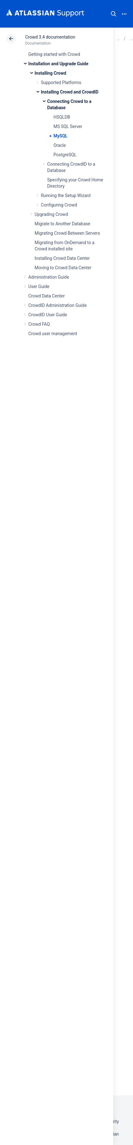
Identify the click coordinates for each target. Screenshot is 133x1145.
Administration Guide (48, 277)
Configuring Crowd (59, 204)
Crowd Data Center (46, 295)
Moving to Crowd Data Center (63, 267)
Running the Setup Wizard (66, 195)
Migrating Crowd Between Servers (67, 233)
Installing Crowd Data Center (62, 258)
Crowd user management (52, 333)
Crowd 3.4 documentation (50, 37)
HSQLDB (61, 117)
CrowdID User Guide (47, 314)
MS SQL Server (67, 126)
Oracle (59, 145)
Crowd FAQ (39, 324)
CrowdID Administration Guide (57, 305)
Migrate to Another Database (62, 223)
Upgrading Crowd (51, 214)
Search (113, 14)
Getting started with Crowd (54, 54)
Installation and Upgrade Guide (58, 63)
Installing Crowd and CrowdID (69, 91)
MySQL (60, 135)
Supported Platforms (61, 82)
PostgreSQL (64, 154)
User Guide (38, 286)
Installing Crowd (50, 73)
